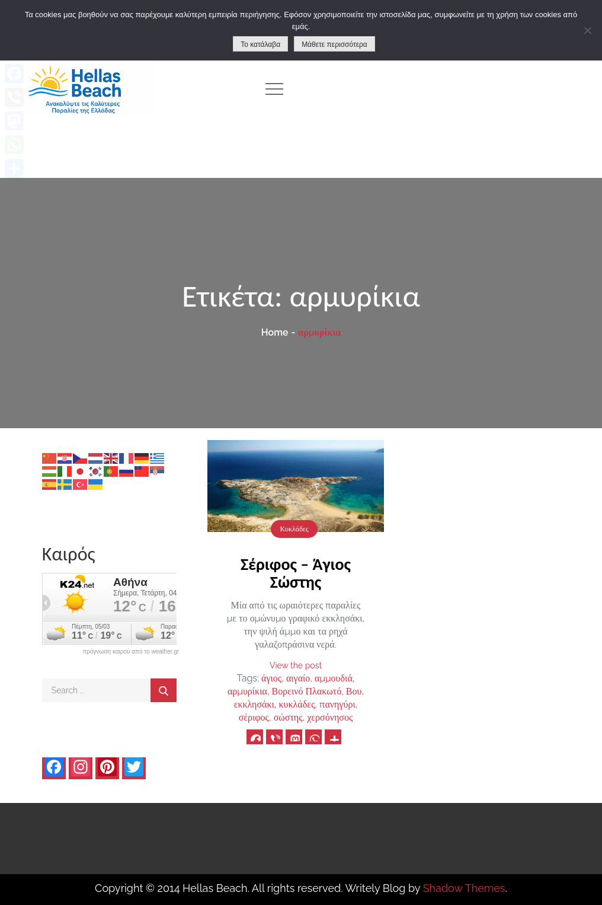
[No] (587, 30)
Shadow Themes (464, 888)
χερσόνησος (330, 717)
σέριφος (254, 717)
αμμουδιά (334, 678)
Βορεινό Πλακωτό (307, 691)
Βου (354, 691)
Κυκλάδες (294, 529)
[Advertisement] (451, 89)
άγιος (271, 678)
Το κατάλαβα (260, 44)
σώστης (288, 717)
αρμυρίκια (247, 691)
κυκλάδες (297, 704)
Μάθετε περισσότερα (334, 44)
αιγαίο (298, 678)
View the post (296, 665)
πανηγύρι (337, 704)
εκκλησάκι (254, 704)
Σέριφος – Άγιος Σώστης (296, 573)
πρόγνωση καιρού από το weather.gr (130, 652)
